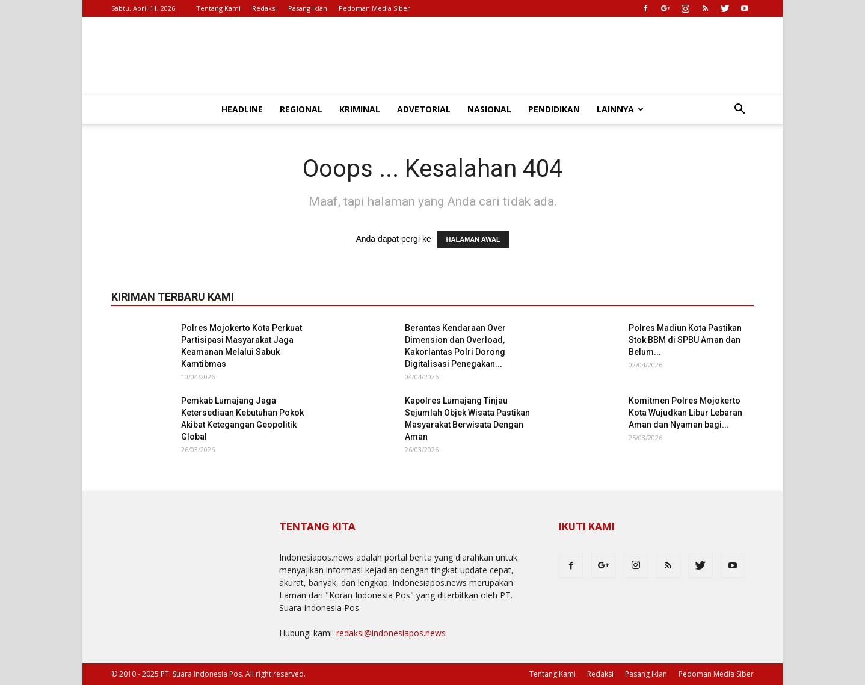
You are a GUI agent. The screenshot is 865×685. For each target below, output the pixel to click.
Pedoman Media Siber (374, 8)
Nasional (489, 109)
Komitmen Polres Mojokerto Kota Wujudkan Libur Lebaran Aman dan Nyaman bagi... (685, 412)
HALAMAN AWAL (473, 239)
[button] (739, 110)
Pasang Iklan (307, 8)
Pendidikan (554, 109)
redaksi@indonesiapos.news (391, 633)
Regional (301, 109)
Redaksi (264, 8)
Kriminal (359, 109)
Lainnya (620, 109)
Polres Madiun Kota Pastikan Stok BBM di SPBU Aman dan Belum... (685, 340)
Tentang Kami (218, 8)
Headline (242, 109)
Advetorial (424, 109)
